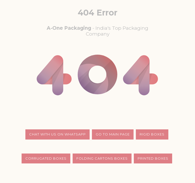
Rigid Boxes (152, 134)
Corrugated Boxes (46, 158)
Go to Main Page (113, 134)
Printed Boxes (153, 158)
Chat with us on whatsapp (57, 134)
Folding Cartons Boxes (102, 158)
